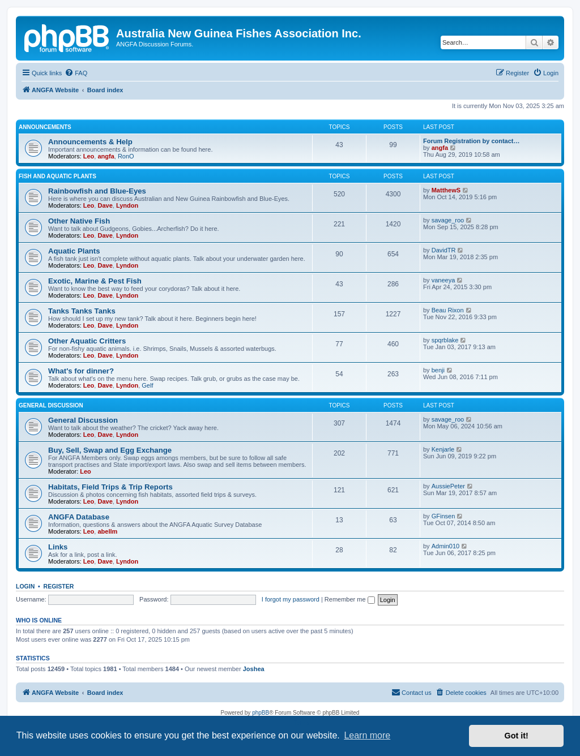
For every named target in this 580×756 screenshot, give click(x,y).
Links (57, 547)
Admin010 (446, 546)
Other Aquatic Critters (87, 341)
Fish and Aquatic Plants (57, 176)
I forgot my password (290, 599)
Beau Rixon (448, 310)
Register (59, 586)
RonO (126, 156)
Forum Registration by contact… (471, 141)
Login (25, 586)
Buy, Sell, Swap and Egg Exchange (110, 450)
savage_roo (448, 220)
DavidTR (444, 250)
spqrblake (445, 340)
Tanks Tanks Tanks (82, 311)
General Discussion (51, 405)
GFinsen (443, 516)
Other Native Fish (79, 221)
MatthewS (446, 190)
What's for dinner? (81, 371)
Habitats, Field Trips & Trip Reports (110, 487)
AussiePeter (448, 486)
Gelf (147, 385)
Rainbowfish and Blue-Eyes (97, 191)
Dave (104, 205)
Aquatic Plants (74, 251)
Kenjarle (443, 449)
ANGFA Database (78, 517)
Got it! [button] (516, 735)
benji (438, 370)
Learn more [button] (367, 735)
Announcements (45, 127)
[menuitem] (76, 73)
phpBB (260, 713)
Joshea (254, 668)
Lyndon (127, 205)
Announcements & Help (90, 142)
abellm (107, 531)
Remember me (350, 599)
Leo (89, 156)
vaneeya (443, 280)
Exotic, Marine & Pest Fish (95, 281)
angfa (105, 156)
